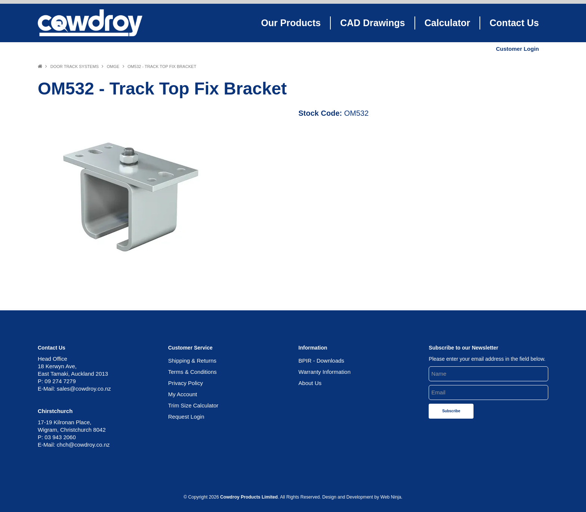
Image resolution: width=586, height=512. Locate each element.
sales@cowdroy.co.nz (84, 388)
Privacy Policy (185, 383)
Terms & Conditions (192, 372)
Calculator (447, 23)
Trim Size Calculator (193, 405)
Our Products (291, 23)
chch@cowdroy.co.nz (83, 444)
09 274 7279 (59, 381)
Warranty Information (325, 372)
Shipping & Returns (192, 360)
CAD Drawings (372, 23)
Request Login (186, 416)
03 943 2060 (59, 437)
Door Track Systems (74, 66)
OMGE (113, 66)
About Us (310, 383)
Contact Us (514, 23)
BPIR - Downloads (322, 360)
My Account (182, 394)
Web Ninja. (391, 497)
